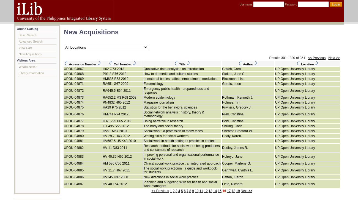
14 (215, 191)
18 (233, 191)
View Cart (25, 47)
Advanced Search (31, 41)
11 (201, 191)
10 (196, 191)
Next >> (334, 58)
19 (238, 191)
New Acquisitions (30, 54)
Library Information (31, 73)
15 (220, 191)
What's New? (27, 66)
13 (210, 191)
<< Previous (317, 58)
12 (205, 191)
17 (229, 191)
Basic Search (28, 35)
